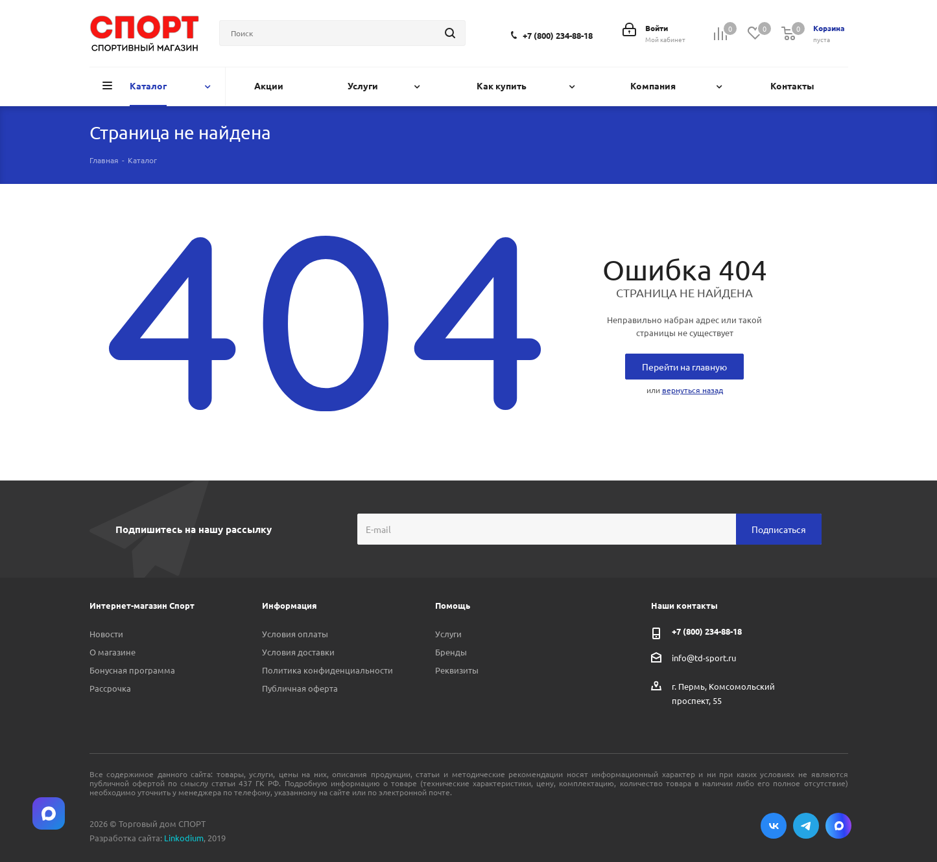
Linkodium (184, 837)
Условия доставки (298, 651)
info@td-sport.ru (704, 657)
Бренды (451, 651)
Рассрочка (110, 688)
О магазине (112, 651)
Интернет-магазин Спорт (142, 605)
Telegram (806, 826)
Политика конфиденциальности (327, 669)
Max (838, 826)
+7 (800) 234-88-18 (558, 35)
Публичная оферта (300, 688)
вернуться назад (692, 390)
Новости (106, 633)
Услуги (448, 633)
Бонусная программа (132, 669)
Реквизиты (457, 669)
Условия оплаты (295, 633)
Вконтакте (774, 826)
